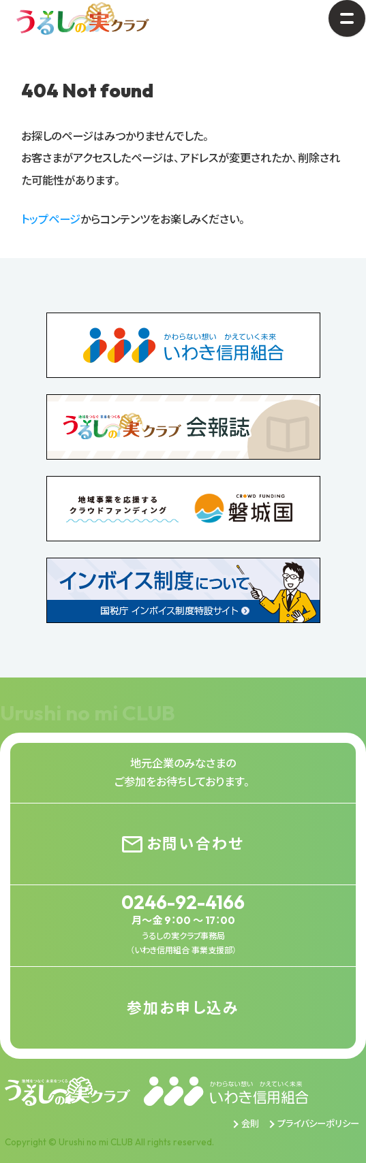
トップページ (50, 219)
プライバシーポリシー (318, 1123)
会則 (250, 1123)
